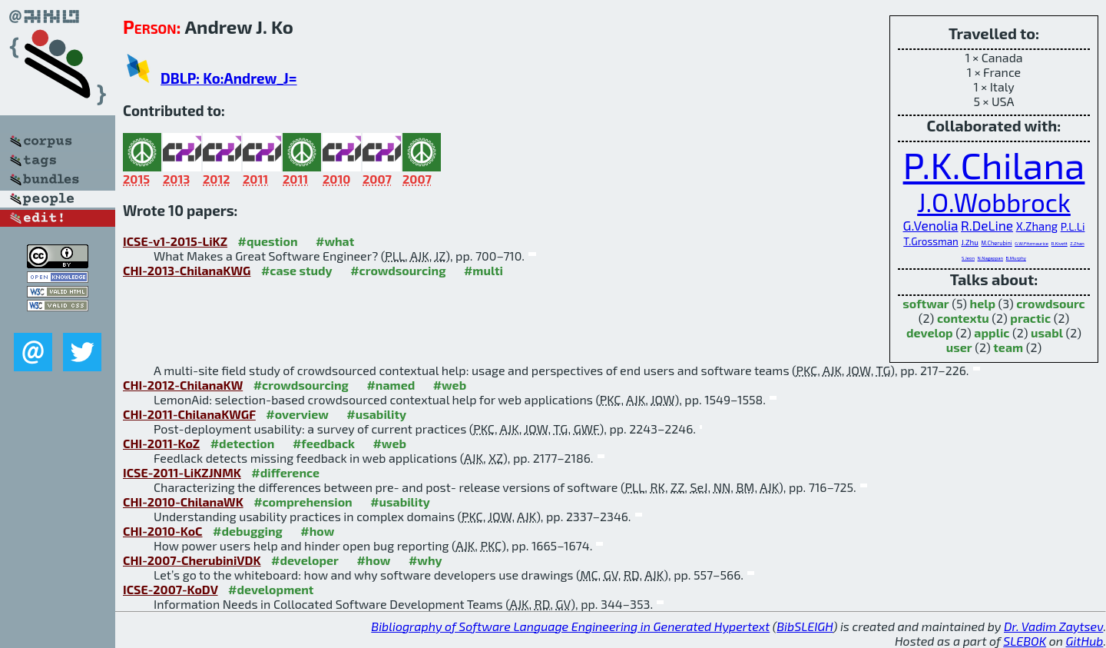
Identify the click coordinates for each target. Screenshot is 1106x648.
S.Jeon (968, 258)
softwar (925, 303)
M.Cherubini (997, 243)
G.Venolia (931, 225)
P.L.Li (1073, 226)
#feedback (324, 443)
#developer (305, 560)
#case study (297, 270)
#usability (376, 414)
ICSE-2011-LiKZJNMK (182, 472)
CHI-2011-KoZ (161, 443)
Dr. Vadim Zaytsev (1053, 626)
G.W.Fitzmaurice (1031, 243)
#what (335, 241)
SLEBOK (1024, 640)
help (983, 303)
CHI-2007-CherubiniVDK (192, 560)
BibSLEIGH (805, 626)
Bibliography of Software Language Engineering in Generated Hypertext (570, 626)
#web (449, 384)
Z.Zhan (1077, 243)
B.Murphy (1016, 258)
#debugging (248, 530)
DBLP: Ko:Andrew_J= (229, 78)
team (1008, 347)
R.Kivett (1059, 243)
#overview (297, 414)
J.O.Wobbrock (994, 202)
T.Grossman (931, 241)
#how (317, 530)
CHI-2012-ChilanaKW (183, 384)
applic (991, 332)
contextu (963, 318)
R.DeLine (987, 225)
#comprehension (303, 501)
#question (268, 241)
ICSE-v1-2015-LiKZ (175, 241)
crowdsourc (1050, 303)
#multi (483, 270)
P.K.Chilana (994, 164)
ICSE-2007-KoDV (170, 589)
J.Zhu (970, 242)
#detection (242, 443)
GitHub (1085, 640)
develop (929, 332)
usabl (1047, 332)
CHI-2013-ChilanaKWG (186, 270)
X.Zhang (1037, 226)
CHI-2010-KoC (163, 530)
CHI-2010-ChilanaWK (183, 501)
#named (390, 384)
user (959, 347)
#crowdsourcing (397, 270)
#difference (285, 472)
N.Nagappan (990, 258)
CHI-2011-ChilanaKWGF (189, 414)
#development (270, 589)
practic (1030, 318)
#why (425, 560)
